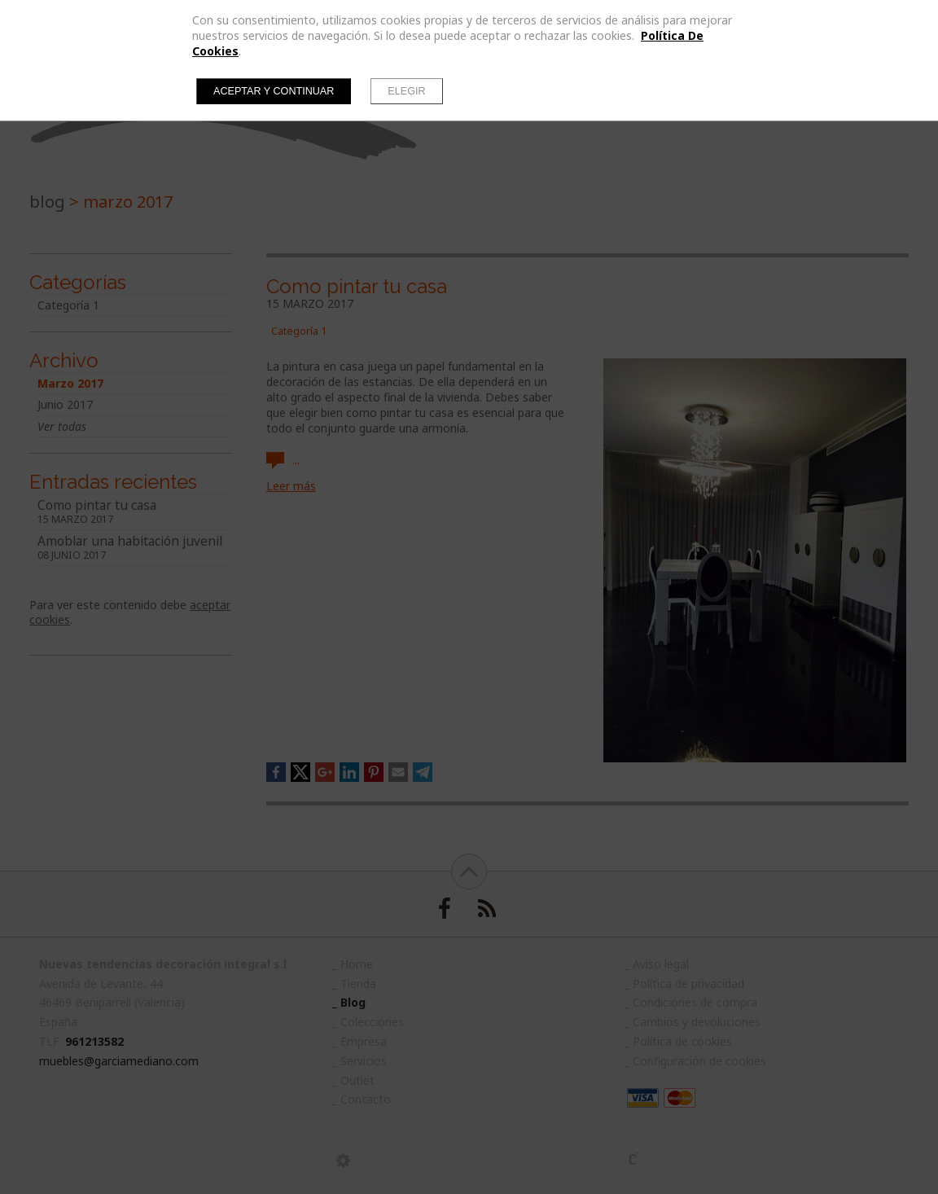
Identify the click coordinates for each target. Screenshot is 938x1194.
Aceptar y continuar (273, 91)
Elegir (406, 91)
